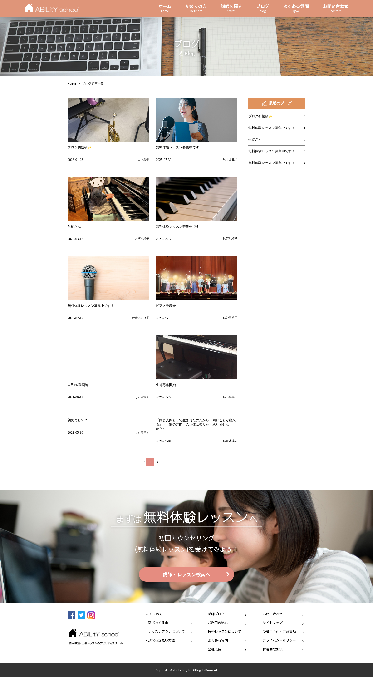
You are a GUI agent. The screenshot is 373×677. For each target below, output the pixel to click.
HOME (72, 83)
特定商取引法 (273, 649)
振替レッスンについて (224, 631)
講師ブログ (216, 613)
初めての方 (154, 613)
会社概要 (214, 649)
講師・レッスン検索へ (186, 574)
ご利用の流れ (218, 622)
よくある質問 (218, 640)
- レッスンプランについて (165, 631)
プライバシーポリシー (279, 640)
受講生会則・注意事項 (279, 631)
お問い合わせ (273, 613)
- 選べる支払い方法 (160, 640)
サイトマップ (273, 622)
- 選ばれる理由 (157, 622)
